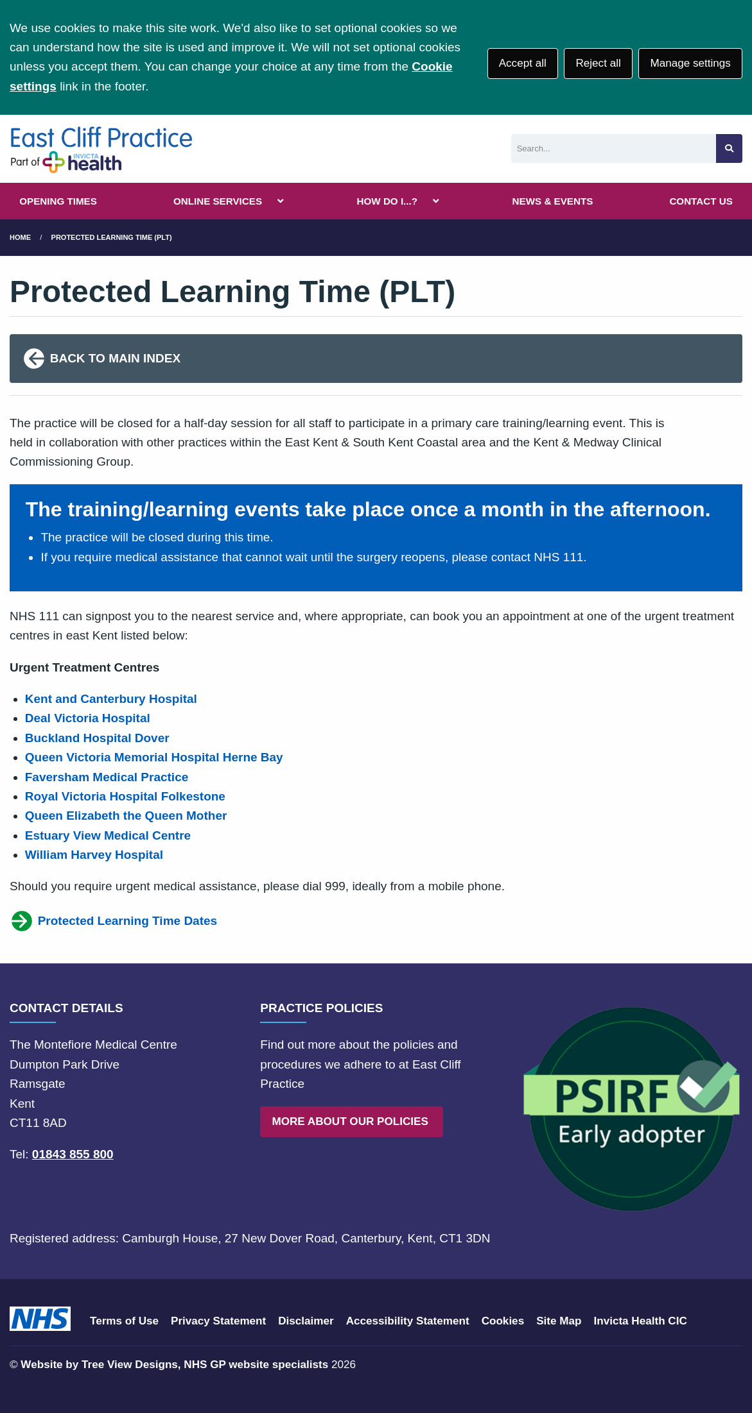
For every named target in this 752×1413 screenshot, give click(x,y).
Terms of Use (124, 1321)
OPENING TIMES (58, 201)
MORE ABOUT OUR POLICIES (351, 1121)
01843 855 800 (73, 1154)
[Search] (613, 148)
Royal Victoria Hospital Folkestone (125, 796)
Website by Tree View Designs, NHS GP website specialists (174, 1364)
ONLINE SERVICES (217, 201)
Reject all (597, 63)
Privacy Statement (218, 1321)
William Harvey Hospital (96, 854)
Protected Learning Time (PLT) (111, 237)
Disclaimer (305, 1321)
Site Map (558, 1321)
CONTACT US (700, 201)
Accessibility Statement (407, 1321)
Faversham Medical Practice (107, 777)
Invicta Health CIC (639, 1321)
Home (20, 237)
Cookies (503, 1321)
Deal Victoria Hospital (87, 718)
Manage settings (690, 63)
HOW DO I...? (387, 201)
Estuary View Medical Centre (108, 835)
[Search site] (729, 148)
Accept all (523, 63)
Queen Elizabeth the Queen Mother (126, 815)
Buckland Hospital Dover (97, 738)
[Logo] (101, 148)
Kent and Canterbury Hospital (111, 699)
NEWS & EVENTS (552, 201)
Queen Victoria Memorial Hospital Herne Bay (154, 757)
